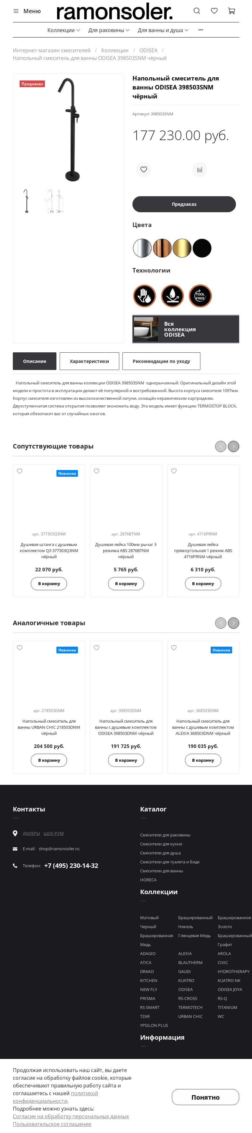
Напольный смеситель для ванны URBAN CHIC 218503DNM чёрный (49, 727)
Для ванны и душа (163, 30)
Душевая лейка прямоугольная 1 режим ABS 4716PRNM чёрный (203, 550)
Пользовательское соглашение (52, 1124)
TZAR (145, 1016)
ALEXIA (185, 953)
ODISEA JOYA (230, 989)
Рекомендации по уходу (161, 361)
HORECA (148, 880)
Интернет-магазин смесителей (51, 50)
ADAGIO (147, 953)
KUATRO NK (229, 980)
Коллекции (64, 30)
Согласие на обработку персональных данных (71, 1116)
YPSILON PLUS (154, 1025)
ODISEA (148, 50)
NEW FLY (148, 989)
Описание (34, 361)
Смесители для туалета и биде (169, 862)
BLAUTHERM (190, 962)
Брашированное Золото (234, 922)
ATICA (145, 962)
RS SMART (149, 1007)
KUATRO (186, 980)
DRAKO (147, 971)
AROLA (224, 953)
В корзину (49, 583)
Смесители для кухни (161, 844)
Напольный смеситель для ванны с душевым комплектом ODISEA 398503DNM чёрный (126, 727)
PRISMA (147, 998)
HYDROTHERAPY (233, 971)
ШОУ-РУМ (54, 833)
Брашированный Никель (195, 922)
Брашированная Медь (156, 940)
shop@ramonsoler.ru (59, 849)
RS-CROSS (187, 998)
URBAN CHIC (190, 1016)
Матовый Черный (149, 922)
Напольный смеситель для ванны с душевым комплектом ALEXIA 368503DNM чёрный (203, 727)
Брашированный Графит (235, 940)
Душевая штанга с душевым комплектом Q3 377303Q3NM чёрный (49, 550)
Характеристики (89, 361)
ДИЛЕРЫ (31, 833)
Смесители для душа (160, 853)
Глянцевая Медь (194, 935)
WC (221, 1016)
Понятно (205, 1097)
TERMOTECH (190, 1007)
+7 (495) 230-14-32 (71, 865)
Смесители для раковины (165, 835)
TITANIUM (227, 1007)
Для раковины (109, 30)
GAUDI (184, 971)
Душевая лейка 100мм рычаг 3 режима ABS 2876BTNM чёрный (125, 550)
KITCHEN (148, 980)
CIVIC (223, 962)
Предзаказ (184, 204)
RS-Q (222, 998)
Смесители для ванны (161, 871)
